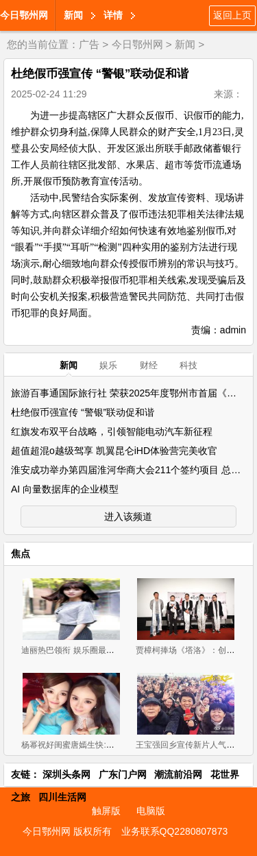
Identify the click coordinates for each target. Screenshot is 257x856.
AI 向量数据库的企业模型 (65, 489)
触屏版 (106, 810)
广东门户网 (123, 774)
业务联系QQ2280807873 (174, 831)
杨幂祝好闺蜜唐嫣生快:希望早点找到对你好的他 (108, 745)
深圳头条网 (66, 774)
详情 (113, 15)
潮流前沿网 (178, 774)
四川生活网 (62, 797)
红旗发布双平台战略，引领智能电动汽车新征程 (111, 431)
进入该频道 (128, 516)
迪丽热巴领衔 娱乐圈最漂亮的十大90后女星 (101, 650)
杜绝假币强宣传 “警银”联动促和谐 (82, 412)
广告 (89, 44)
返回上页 (232, 15)
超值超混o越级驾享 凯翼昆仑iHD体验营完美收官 (114, 450)
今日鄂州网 (24, 15)
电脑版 (150, 810)
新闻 (73, 15)
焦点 (20, 553)
